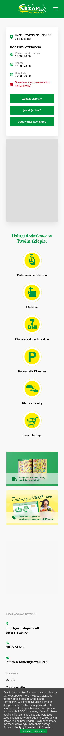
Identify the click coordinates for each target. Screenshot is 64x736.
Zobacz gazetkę (32, 98)
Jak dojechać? (32, 110)
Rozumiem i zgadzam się (34, 731)
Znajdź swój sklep (16, 687)
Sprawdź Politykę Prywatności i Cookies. (27, 727)
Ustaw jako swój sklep (32, 121)
